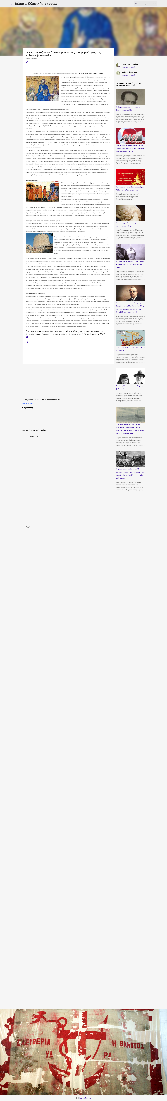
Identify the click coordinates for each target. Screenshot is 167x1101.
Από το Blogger (83, 1098)
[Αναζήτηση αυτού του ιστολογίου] (146, 3)
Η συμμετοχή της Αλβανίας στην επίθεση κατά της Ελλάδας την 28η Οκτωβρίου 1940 (130, 264)
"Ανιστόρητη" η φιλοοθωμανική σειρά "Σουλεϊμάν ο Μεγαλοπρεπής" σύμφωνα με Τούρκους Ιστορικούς (130, 148)
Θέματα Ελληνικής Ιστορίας (36, 3)
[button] (27, 62)
